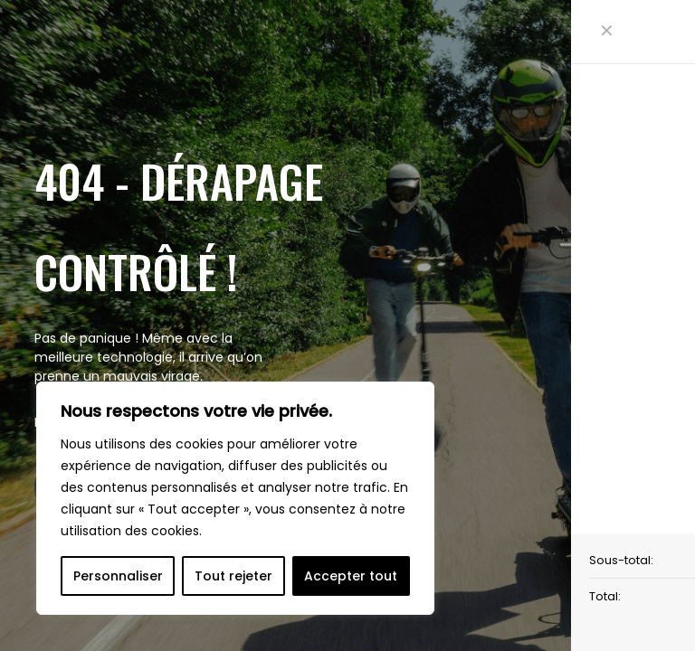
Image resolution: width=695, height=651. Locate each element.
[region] (235, 498)
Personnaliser (118, 576)
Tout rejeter (233, 576)
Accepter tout (350, 576)
